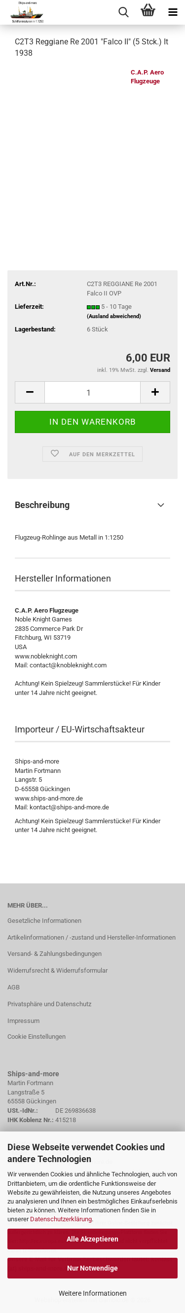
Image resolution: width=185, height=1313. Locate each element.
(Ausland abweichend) (114, 316)
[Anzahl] (92, 392)
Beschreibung (42, 505)
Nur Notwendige (92, 1268)
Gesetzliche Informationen (44, 920)
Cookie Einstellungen (36, 1036)
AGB (13, 987)
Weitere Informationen (93, 1293)
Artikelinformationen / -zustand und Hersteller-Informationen (91, 937)
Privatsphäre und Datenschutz (49, 1004)
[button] (29, 392)
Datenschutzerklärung (61, 1219)
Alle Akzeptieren (92, 1239)
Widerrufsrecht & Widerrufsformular (57, 970)
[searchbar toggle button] (123, 12)
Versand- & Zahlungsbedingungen (54, 953)
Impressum (23, 1020)
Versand (160, 370)
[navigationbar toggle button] (172, 12)
